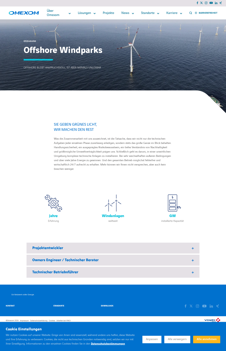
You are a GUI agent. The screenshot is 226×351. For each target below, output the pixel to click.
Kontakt (10, 306)
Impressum (24, 321)
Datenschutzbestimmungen (108, 344)
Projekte (108, 13)
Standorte (148, 13)
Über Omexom (53, 13)
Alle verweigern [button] (177, 339)
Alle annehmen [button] (207, 339)
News (125, 13)
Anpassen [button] (152, 339)
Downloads (107, 306)
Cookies (52, 321)
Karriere (171, 13)
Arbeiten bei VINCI (63, 321)
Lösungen (84, 13)
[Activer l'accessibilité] (206, 13)
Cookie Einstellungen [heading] (24, 329)
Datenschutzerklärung (38, 321)
